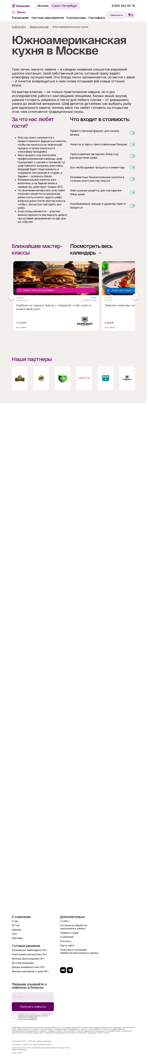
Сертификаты (98, 17)
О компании (67, 937)
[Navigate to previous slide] (12, 297)
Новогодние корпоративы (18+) (29, 954)
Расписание (20, 17)
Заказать (116, 15)
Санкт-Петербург (64, 5)
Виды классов (39, 26)
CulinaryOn (19, 26)
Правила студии (69, 933)
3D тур (15, 925)
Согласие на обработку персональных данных (32, 1044)
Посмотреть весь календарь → (91, 249)
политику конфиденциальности (28, 1018)
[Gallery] (73, 297)
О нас (15, 921)
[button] (18, 12)
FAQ (14, 934)
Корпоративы (76, 17)
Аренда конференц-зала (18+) (28, 967)
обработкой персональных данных (33, 1015)
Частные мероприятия (47, 17)
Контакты (65, 941)
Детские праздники (23, 963)
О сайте (64, 921)
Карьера (16, 929)
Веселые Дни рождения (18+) (28, 958)
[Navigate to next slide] (135, 297)
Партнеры (17, 938)
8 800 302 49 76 (123, 5)
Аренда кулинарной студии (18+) (30, 971)
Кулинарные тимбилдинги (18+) (29, 950)
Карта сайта (67, 945)
